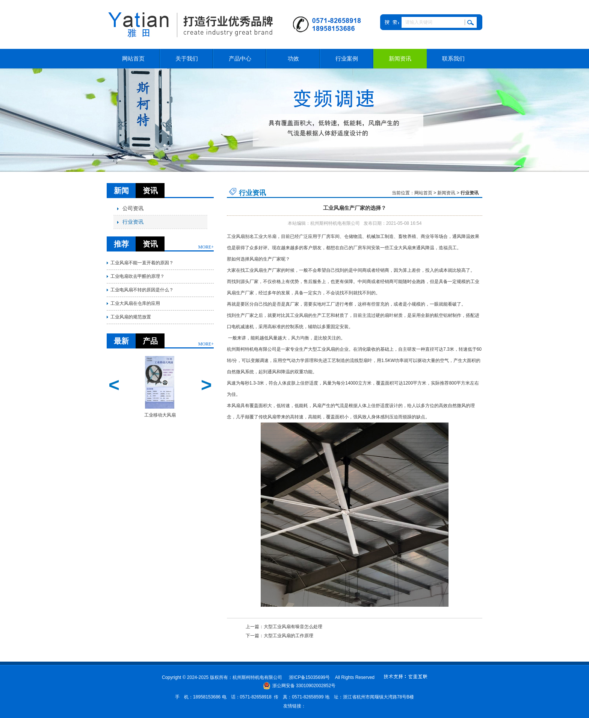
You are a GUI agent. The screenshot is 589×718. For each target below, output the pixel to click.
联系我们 (453, 59)
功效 (293, 59)
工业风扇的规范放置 (130, 317)
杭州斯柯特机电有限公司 (251, 349)
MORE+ (206, 247)
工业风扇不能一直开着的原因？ (142, 262)
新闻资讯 (400, 59)
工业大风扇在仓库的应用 (135, 303)
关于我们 (186, 59)
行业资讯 (130, 222)
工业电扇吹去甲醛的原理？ (137, 276)
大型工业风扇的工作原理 (288, 635)
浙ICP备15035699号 (309, 677)
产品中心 (240, 59)
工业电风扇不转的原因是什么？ (142, 289)
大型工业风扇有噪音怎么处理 (293, 626)
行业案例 (346, 59)
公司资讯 (130, 208)
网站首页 (133, 59)
